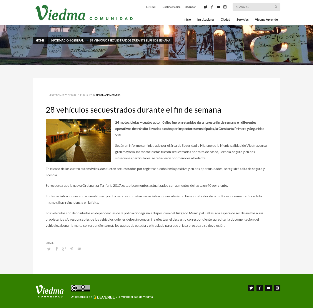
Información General (108, 95)
